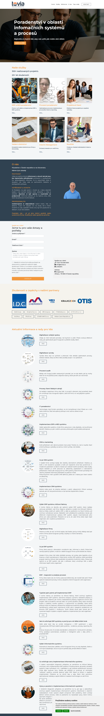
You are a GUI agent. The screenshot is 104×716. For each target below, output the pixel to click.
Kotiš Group (17, 312)
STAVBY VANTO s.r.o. (43, 316)
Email (14, 239)
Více (43, 343)
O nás (70, 4)
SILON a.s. (17, 316)
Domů (53, 4)
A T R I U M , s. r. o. (76, 312)
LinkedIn (58, 266)
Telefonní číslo (17, 245)
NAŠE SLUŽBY (20, 43)
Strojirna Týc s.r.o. (32, 312)
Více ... (13, 112)
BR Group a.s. (46, 312)
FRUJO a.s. (28, 316)
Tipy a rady (76, 4)
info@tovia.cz (61, 264)
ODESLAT (27, 279)
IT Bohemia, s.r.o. (60, 312)
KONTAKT (86, 4)
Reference (64, 4)
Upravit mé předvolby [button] (75, 710)
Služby (58, 4)
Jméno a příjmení (18, 233)
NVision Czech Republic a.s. (62, 316)
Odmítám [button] (66, 710)
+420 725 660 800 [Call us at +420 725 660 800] (62, 262)
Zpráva (14, 251)
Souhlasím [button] (59, 710)
